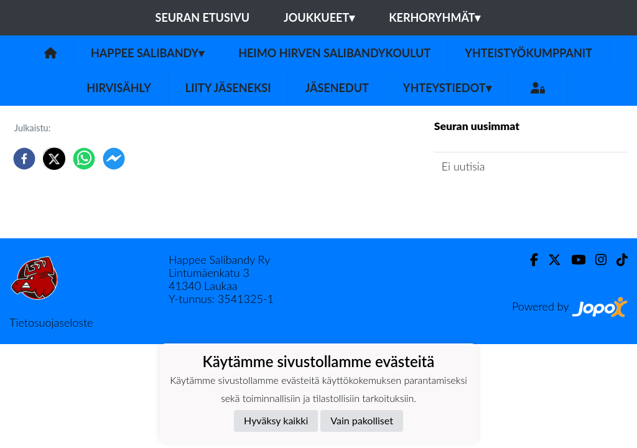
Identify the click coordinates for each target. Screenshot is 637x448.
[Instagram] (596, 259)
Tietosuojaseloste (51, 322)
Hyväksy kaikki (276, 420)
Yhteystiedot (447, 88)
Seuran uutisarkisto (489, 201)
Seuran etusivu (203, 17)
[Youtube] (573, 259)
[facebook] (24, 158)
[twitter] (54, 158)
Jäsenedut (336, 88)
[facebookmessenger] (114, 158)
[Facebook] (529, 259)
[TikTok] (617, 259)
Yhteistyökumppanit (528, 53)
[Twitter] (549, 259)
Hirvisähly (118, 88)
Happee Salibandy (147, 53)
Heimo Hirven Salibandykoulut (334, 53)
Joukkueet (319, 17)
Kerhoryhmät (434, 17)
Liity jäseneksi (228, 88)
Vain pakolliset (361, 420)
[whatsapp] (84, 158)
